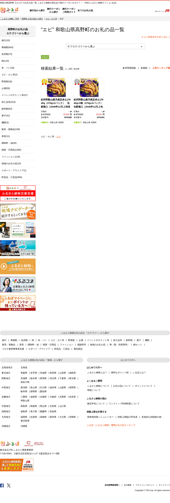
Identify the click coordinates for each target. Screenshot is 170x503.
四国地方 (6, 411)
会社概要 (127, 485)
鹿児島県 (25, 420)
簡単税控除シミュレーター (100, 417)
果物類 (14, 340)
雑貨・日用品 (49, 344)
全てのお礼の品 (85, 10)
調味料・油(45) (9, 143)
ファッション (66, 344)
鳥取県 (24, 406)
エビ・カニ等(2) (9, 74)
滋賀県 (33, 396)
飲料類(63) (7, 109)
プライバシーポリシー (145, 485)
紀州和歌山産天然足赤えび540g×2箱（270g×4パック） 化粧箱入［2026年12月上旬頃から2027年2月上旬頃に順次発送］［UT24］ (89, 106)
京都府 (43, 396)
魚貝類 (24, 340)
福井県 (53, 387)
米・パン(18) (8, 68)
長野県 (72, 387)
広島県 (53, 406)
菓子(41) (6, 115)
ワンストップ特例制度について (124, 403)
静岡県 (33, 391)
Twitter (9, 485)
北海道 (24, 367)
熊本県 (53, 417)
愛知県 (43, 391)
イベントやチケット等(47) (15, 95)
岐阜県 (24, 391)
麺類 (147, 340)
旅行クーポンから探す (53, 10)
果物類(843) (7, 47)
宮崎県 (72, 417)
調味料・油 (33, 344)
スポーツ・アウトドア (39, 349)
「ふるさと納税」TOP (9, 19)
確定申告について (96, 403)
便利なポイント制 (120, 372)
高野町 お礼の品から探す (32, 19)
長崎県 (43, 417)
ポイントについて (144, 386)
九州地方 (6, 417)
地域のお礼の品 (97, 344)
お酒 (81, 340)
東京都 (72, 378)
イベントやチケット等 (98, 340)
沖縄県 (24, 426)
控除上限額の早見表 (127, 417)
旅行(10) (6, 40)
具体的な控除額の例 (151, 417)
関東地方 (6, 378)
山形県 (62, 373)
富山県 (33, 387)
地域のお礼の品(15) (11, 163)
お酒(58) (6, 88)
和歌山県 (54, 122)
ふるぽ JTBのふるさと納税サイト (9, 10)
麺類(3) (5, 122)
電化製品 (78, 349)
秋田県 (53, 373)
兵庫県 (62, 396)
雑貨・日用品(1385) (11, 149)
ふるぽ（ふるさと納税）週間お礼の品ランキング (111, 425)
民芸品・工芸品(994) (12, 177)
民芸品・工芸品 (62, 349)
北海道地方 (7, 367)
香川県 (33, 411)
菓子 (139, 340)
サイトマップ (164, 485)
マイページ (130, 10)
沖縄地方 (6, 426)
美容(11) (6, 136)
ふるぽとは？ (139, 372)
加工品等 (117, 340)
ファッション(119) (11, 156)
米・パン (42, 340)
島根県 (33, 406)
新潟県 (24, 387)
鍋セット (137, 344)
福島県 (72, 373)
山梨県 (62, 387)
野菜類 (71, 340)
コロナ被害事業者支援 (13, 349)
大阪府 (53, 396)
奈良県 (72, 396)
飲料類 (129, 340)
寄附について (93, 390)
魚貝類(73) (7, 54)
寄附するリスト (140, 10)
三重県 (24, 396)
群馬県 (43, 378)
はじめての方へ (102, 10)
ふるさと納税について (98, 386)
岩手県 (33, 373)
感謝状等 (81, 344)
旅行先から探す (37, 10)
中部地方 (6, 387)
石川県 (43, 387)
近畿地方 (44, 122)
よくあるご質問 (118, 10)
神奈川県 (25, 382)
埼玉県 (53, 378)
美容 (21, 344)
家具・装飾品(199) (11, 129)
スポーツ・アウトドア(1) (14, 170)
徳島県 (24, 411)
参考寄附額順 (129, 68)
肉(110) (5, 61)
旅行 (4, 340)
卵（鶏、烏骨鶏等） (119, 344)
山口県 (62, 406)
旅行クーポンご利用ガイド (69, 10)
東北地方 (6, 373)
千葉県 (62, 378)
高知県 (53, 411)
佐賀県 (33, 417)
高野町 (82, 29)
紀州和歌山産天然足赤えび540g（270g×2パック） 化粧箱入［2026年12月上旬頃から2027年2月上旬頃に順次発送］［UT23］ (56, 106)
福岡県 (24, 417)
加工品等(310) (9, 102)
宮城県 (43, 373)
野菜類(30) (7, 81)
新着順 (144, 68)
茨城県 (24, 378)
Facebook (2, 485)
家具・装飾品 (8, 344)
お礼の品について (122, 386)
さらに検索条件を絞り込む (154, 37)
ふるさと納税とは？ (97, 372)
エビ (58, 136)
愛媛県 (43, 411)
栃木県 (33, 378)
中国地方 (6, 406)
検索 (149, 10)
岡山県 (43, 406)
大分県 (62, 417)
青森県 (24, 373)
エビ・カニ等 (51, 19)
